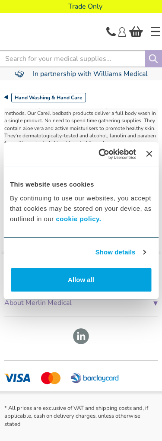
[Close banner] (149, 154)
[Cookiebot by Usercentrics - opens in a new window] (101, 154)
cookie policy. (78, 218)
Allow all (81, 279)
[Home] (155, 31)
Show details (115, 252)
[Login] (122, 31)
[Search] (153, 58)
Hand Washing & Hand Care (49, 97)
